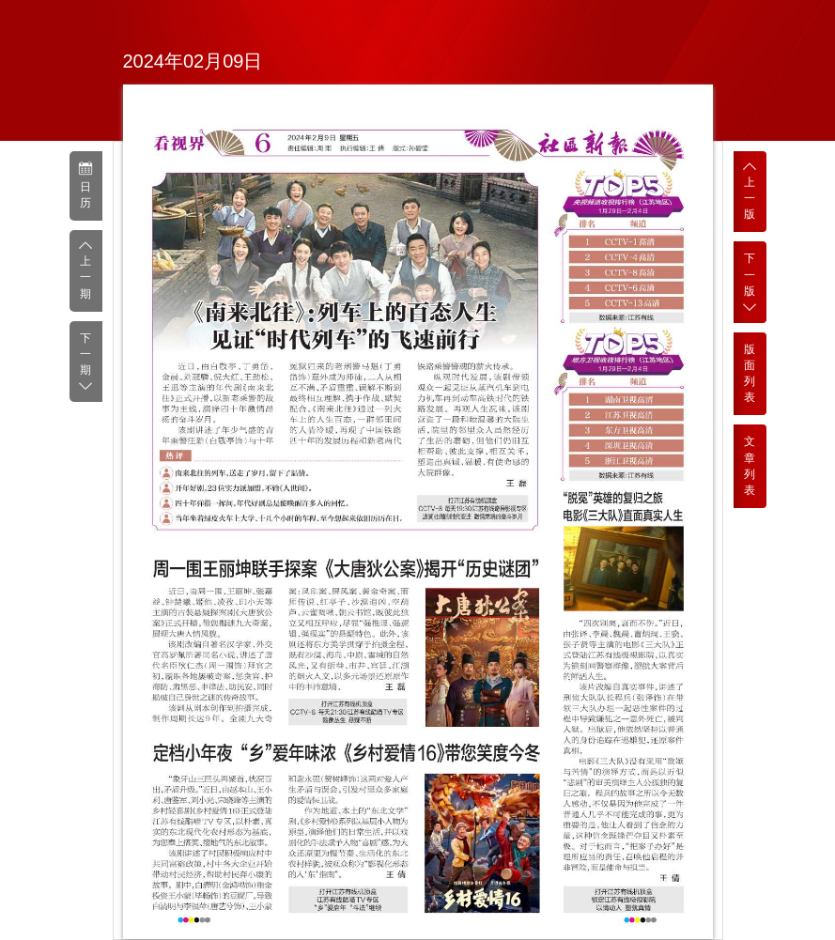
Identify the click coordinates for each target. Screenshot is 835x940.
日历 (86, 185)
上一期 (86, 269)
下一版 (750, 282)
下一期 (86, 362)
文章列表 (749, 465)
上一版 (750, 191)
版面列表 (749, 373)
